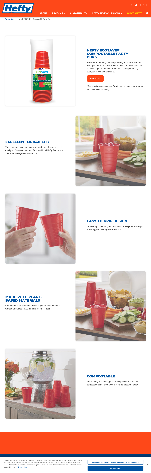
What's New (134, 13)
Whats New (9, 19)
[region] (75, 465)
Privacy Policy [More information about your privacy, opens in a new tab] (22, 467)
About (43, 13)
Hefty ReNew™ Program (107, 13)
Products (58, 13)
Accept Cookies (115, 468)
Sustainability (78, 13)
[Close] (147, 464)
